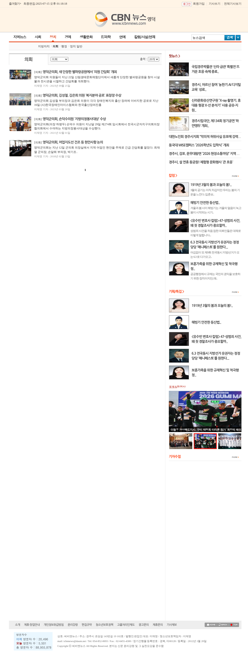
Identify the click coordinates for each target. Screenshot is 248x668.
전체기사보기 (232, 3)
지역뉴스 (19, 36)
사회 (38, 36)
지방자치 (44, 46)
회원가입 (199, 3)
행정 (64, 46)
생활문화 (86, 36)
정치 (53, 36)
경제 (68, 36)
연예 (122, 36)
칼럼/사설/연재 (144, 36)
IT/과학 (105, 36)
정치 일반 (76, 46)
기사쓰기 (214, 3)
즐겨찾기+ (15, 3)
